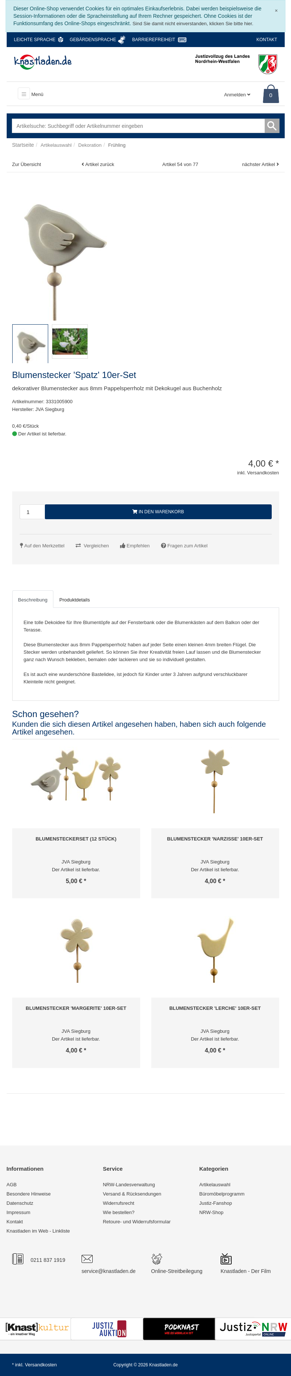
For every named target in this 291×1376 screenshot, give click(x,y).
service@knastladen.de (109, 1271)
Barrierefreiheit (153, 39)
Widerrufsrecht (118, 1203)
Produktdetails (74, 600)
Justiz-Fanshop (215, 1203)
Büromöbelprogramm (221, 1194)
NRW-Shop (211, 1212)
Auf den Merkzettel (44, 545)
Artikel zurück (99, 164)
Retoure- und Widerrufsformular (137, 1221)
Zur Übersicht (26, 164)
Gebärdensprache (93, 39)
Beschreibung (33, 600)
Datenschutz (20, 1203)
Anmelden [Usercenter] (237, 94)
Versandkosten (41, 1364)
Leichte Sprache (35, 39)
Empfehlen (138, 545)
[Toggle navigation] (24, 93)
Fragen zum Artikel (188, 545)
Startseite (23, 145)
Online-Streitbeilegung (177, 1271)
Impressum (18, 1212)
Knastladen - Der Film (246, 1271)
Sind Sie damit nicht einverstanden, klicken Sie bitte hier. (192, 23)
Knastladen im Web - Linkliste (38, 1231)
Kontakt (267, 39)
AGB (12, 1184)
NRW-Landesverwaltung (129, 1184)
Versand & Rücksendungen (132, 1194)
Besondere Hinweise (29, 1194)
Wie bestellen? (118, 1212)
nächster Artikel (259, 164)
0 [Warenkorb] (270, 95)
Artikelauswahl (214, 1184)
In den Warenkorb (158, 511)
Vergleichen (96, 545)
